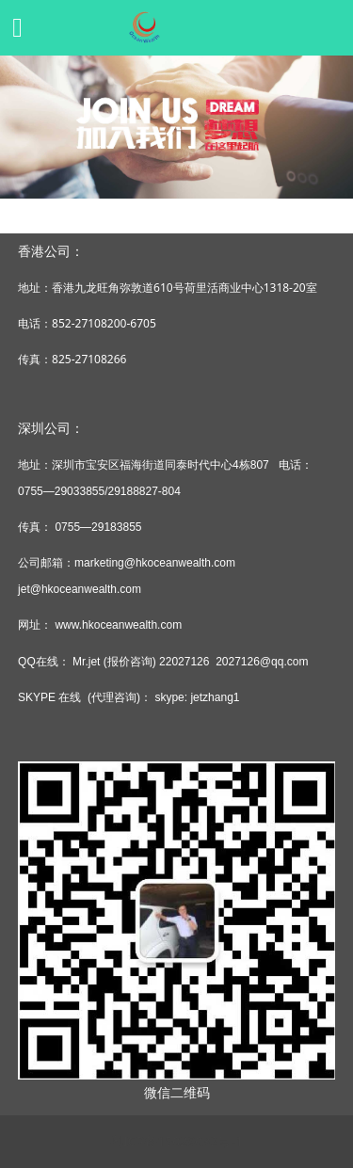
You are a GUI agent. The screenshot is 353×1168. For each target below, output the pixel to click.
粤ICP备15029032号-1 (176, 1141)
